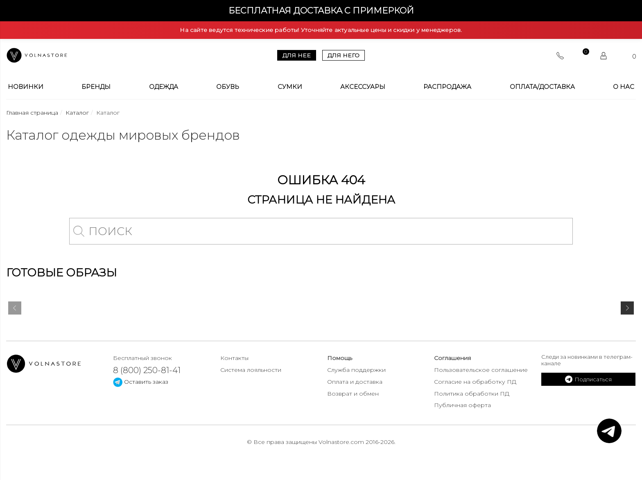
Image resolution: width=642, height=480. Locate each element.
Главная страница (32, 112)
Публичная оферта (462, 405)
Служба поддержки (356, 370)
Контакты (234, 358)
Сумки (290, 87)
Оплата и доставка (354, 381)
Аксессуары (362, 87)
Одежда (163, 87)
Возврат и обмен (353, 393)
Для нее (297, 55)
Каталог (77, 112)
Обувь (227, 87)
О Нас (623, 87)
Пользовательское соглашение (481, 370)
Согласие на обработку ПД (475, 381)
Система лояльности (250, 370)
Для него (343, 55)
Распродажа (447, 87)
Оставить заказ (140, 381)
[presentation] (14, 309)
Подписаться (588, 379)
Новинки (25, 87)
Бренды (96, 87)
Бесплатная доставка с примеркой (321, 10)
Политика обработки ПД (471, 393)
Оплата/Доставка (542, 87)
